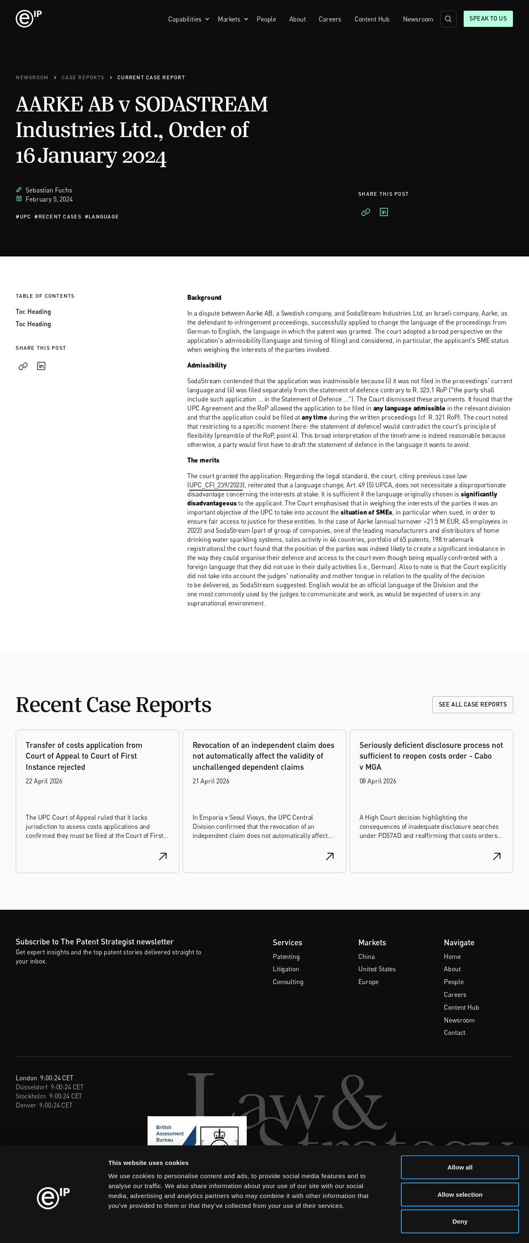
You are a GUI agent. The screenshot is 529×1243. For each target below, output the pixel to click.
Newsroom (418, 19)
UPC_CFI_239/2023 (216, 485)
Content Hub (372, 19)
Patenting (286, 956)
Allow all (460, 1134)
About (297, 19)
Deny (460, 1188)
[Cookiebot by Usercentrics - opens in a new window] (53, 1227)
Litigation (286, 969)
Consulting (288, 981)
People (266, 19)
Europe (368, 981)
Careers (330, 19)
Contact (454, 1032)
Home (452, 956)
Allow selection (459, 1161)
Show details (434, 1226)
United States (377, 969)
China (366, 956)
